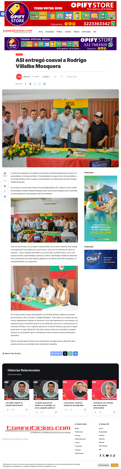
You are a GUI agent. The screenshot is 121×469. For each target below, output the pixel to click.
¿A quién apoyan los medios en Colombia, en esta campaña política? (45, 405)
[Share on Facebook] (25, 84)
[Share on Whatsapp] (35, 84)
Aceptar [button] (114, 465)
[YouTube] (107, 455)
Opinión (8, 399)
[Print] (44, 84)
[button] (3, 14)
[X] (103, 455)
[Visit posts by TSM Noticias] (19, 76)
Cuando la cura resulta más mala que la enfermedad (103, 405)
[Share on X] (30, 84)
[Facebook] (100, 455)
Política (19, 54)
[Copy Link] (40, 84)
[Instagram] (110, 455)
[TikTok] (114, 455)
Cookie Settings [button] (103, 465)
